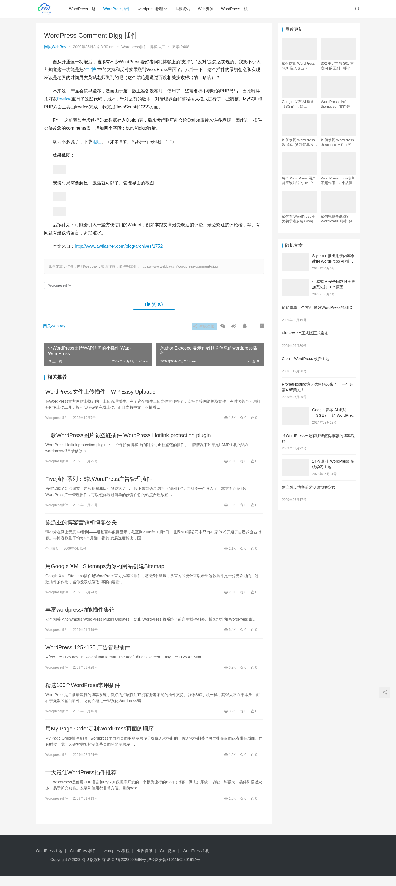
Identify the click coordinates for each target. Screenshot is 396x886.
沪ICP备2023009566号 (127, 869)
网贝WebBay (55, 47)
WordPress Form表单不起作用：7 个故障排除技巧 (338, 180)
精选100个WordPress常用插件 (82, 692)
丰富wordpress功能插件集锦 (80, 615)
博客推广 (157, 47)
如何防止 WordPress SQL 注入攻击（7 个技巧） (298, 65)
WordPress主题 (83, 9)
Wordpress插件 (134, 47)
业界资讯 (183, 9)
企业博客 (52, 552)
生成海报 (203, 326)
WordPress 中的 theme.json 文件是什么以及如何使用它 (337, 104)
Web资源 (207, 9)
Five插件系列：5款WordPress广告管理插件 (98, 481)
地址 (96, 141)
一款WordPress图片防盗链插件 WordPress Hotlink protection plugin (128, 437)
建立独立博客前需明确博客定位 (309, 487)
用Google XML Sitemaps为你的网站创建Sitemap (104, 570)
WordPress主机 (235, 9)
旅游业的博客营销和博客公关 (81, 526)
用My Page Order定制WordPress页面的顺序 (99, 737)
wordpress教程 (152, 9)
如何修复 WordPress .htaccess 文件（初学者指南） (338, 142)
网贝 (85, 869)
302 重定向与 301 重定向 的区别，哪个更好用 (337, 65)
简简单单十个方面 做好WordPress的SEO (317, 307)
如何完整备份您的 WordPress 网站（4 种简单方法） (336, 218)
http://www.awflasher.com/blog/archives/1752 (119, 246)
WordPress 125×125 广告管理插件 (87, 653)
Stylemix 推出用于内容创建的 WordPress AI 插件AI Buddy (333, 261)
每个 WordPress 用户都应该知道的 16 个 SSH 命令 (299, 180)
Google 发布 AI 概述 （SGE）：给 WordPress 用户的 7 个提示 (298, 104)
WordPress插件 (118, 9)
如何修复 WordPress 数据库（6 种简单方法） (298, 142)
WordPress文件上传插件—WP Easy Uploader (101, 392)
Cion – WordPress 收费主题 (305, 358)
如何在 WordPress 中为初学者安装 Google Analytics (299, 218)
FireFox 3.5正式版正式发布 (305, 333)
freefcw (64, 99)
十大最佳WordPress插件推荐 (81, 781)
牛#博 (90, 69)
